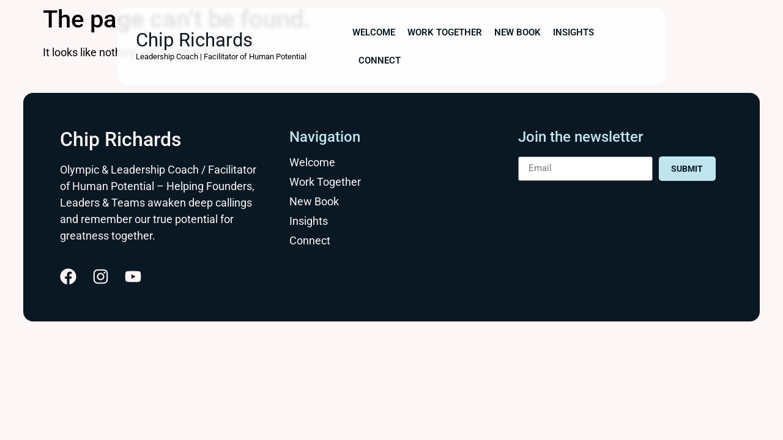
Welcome (373, 32)
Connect (379, 60)
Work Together (444, 32)
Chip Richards (194, 40)
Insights (573, 32)
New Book (517, 32)
